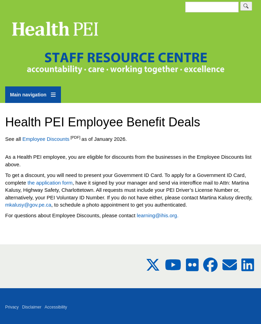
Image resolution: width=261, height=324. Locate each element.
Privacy (12, 307)
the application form (50, 183)
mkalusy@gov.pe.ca (28, 205)
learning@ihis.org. (157, 215)
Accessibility (56, 307)
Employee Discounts (45, 139)
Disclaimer (31, 307)
